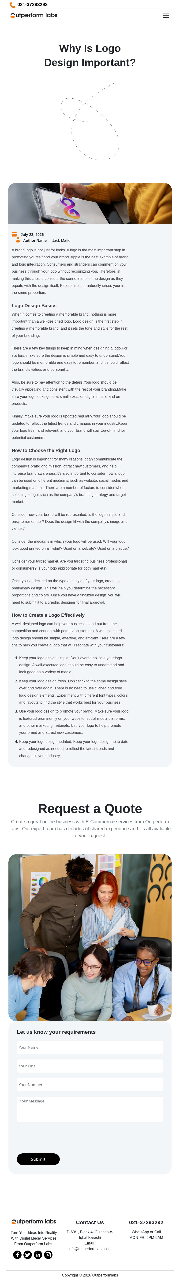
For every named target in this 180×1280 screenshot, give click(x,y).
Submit (38, 1159)
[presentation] (52, 1137)
